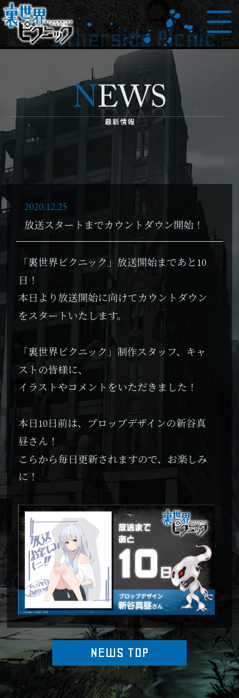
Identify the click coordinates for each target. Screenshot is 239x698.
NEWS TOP (119, 652)
